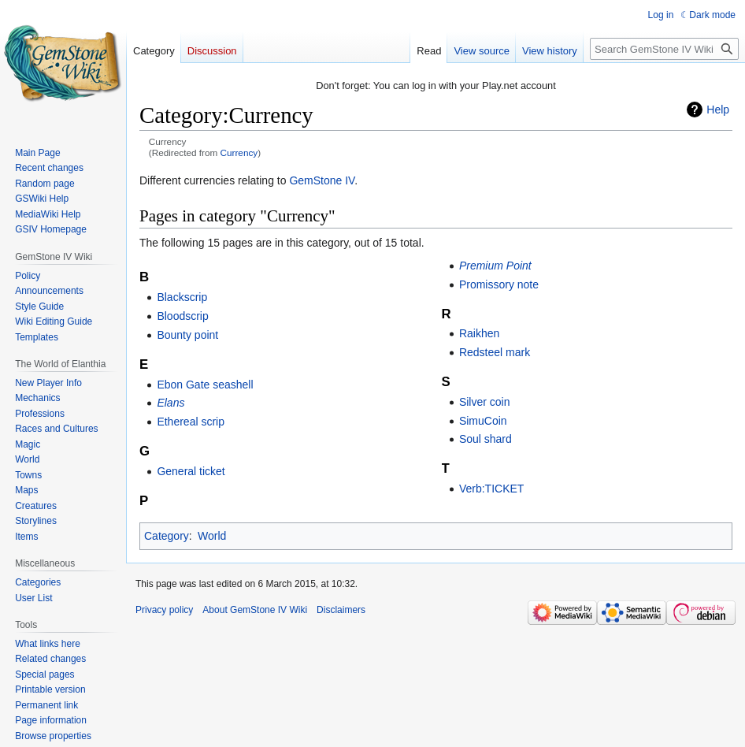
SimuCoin (483, 420)
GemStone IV (321, 180)
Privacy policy (164, 609)
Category (166, 536)
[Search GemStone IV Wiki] (664, 49)
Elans (170, 402)
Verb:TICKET (491, 488)
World (212, 536)
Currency (239, 152)
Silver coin (484, 402)
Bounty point (187, 335)
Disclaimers (341, 609)
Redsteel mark (494, 352)
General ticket (190, 471)
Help (717, 109)
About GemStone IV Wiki (254, 609)
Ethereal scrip (190, 421)
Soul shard (485, 439)
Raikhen (479, 333)
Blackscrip (182, 297)
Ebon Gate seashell (205, 384)
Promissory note (499, 284)
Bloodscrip (182, 316)
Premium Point (495, 265)
